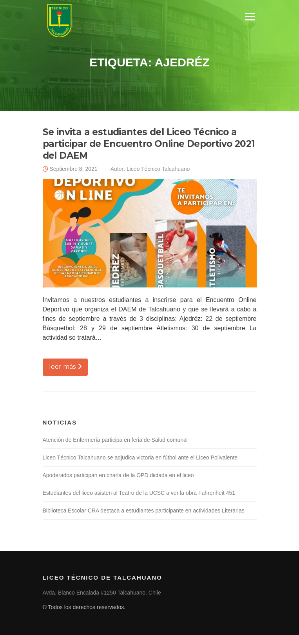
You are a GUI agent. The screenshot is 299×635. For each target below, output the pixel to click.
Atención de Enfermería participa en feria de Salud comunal (115, 440)
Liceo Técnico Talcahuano (158, 169)
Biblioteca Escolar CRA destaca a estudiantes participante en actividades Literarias (144, 510)
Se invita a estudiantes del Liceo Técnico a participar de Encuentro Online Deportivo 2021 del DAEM (149, 143)
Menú (250, 16)
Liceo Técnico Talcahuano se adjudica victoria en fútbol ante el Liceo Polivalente (140, 457)
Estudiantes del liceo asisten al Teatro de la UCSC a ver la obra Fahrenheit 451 (139, 493)
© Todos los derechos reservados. (84, 607)
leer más (65, 366)
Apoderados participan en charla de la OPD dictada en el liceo (118, 475)
